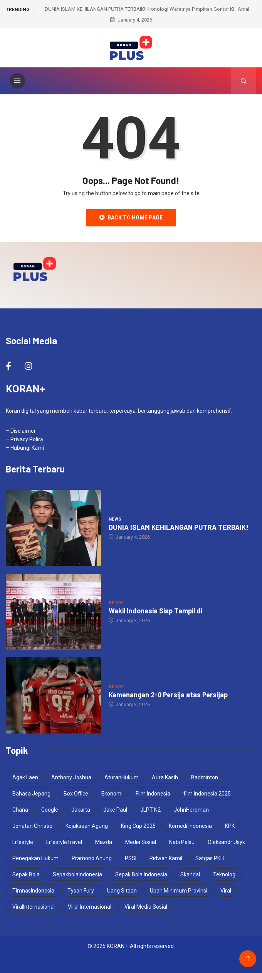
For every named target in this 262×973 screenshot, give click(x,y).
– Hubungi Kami (25, 448)
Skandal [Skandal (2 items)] (190, 874)
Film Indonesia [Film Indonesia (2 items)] (153, 793)
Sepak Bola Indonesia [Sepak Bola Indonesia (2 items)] (141, 874)
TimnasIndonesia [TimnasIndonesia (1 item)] (33, 891)
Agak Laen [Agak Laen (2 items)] (25, 777)
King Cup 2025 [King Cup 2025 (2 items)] (138, 826)
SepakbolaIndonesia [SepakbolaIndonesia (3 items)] (77, 874)
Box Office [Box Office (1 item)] (76, 793)
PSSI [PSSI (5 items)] (130, 858)
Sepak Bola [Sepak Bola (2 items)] (26, 874)
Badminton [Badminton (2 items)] (204, 777)
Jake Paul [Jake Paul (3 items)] (115, 810)
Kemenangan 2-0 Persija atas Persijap (168, 694)
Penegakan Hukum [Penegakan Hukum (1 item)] (35, 858)
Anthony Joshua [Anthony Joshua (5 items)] (71, 777)
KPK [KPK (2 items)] (230, 826)
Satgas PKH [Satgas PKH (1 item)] (209, 858)
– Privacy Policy (25, 439)
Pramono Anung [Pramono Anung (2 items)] (92, 858)
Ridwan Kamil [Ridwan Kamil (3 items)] (165, 858)
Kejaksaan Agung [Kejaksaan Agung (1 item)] (87, 826)
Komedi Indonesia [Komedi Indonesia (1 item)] (190, 826)
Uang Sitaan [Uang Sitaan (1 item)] (122, 891)
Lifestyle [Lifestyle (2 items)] (22, 842)
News (115, 519)
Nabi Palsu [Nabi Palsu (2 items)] (182, 842)
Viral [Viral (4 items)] (225, 891)
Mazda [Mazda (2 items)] (103, 842)
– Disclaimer (21, 431)
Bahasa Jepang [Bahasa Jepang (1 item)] (31, 793)
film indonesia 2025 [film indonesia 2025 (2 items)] (207, 793)
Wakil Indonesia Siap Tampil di (155, 610)
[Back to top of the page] (248, 958)
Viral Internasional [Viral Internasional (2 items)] (89, 907)
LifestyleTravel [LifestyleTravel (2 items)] (64, 842)
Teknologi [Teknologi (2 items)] (225, 874)
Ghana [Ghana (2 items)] (20, 810)
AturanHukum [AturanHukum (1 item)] (121, 777)
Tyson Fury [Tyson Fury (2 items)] (80, 891)
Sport (116, 602)
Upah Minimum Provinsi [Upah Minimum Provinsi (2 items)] (178, 891)
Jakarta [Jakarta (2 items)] (80, 810)
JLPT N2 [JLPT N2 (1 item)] (150, 810)
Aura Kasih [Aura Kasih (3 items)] (165, 777)
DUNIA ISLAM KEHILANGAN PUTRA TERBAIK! (179, 527)
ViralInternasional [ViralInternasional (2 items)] (33, 907)
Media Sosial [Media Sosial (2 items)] (140, 842)
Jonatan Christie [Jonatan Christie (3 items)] (32, 826)
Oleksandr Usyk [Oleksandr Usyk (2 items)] (226, 842)
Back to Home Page (131, 217)
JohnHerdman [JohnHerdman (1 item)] (191, 810)
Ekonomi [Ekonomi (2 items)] (112, 793)
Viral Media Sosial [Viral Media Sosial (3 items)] (145, 907)
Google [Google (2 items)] (49, 810)
